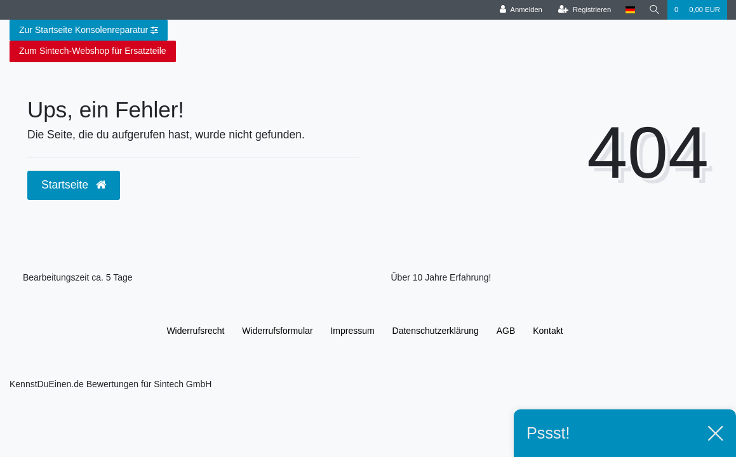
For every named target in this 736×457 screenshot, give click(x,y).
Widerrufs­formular (277, 331)
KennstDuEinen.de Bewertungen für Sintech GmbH (110, 384)
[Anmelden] (521, 10)
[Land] (629, 10)
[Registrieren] (584, 10)
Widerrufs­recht (195, 331)
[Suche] (654, 10)
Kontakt (548, 331)
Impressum (352, 331)
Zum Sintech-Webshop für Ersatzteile (92, 51)
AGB (506, 331)
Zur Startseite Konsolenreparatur (88, 30)
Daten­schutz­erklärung (435, 331)
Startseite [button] (73, 184)
